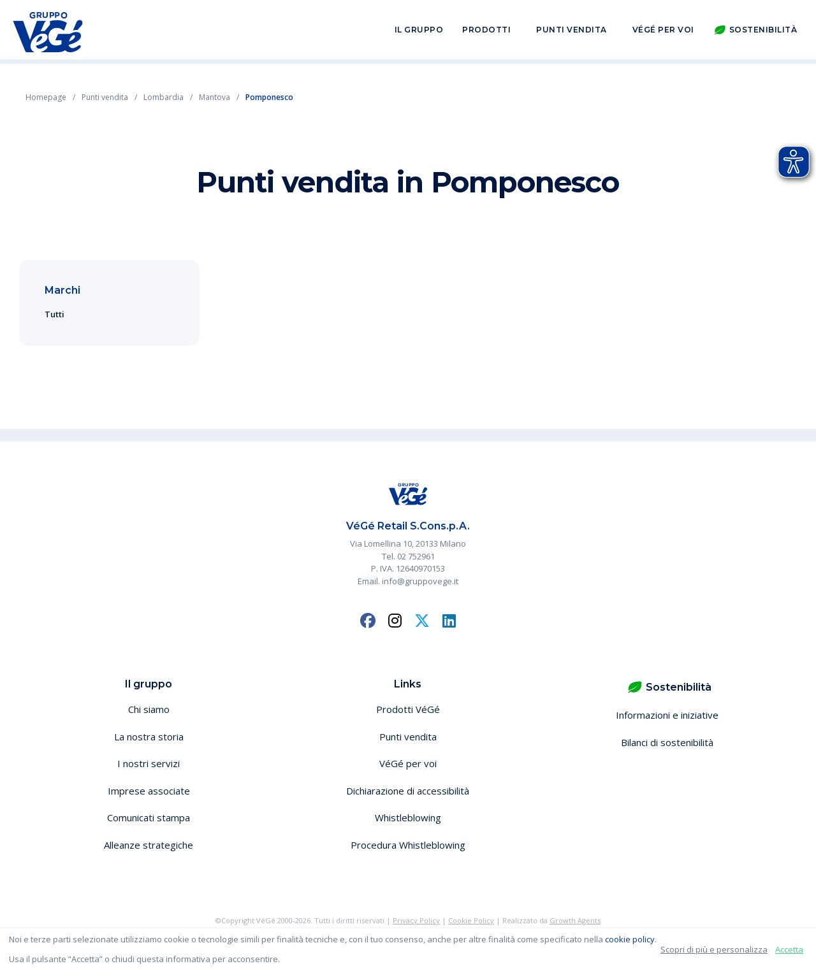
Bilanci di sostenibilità (667, 742)
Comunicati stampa (148, 817)
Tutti (54, 314)
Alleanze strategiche (148, 844)
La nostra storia (149, 736)
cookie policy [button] (630, 939)
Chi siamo (149, 709)
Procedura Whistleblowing (408, 844)
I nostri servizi (148, 763)
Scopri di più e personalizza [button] (714, 949)
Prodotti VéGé (408, 709)
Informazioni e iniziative (667, 714)
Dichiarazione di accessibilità (407, 790)
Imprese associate (149, 790)
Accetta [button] (789, 949)
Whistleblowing (408, 817)
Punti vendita (571, 31)
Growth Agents (575, 920)
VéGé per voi (663, 31)
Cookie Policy (471, 920)
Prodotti (486, 31)
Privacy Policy (416, 920)
